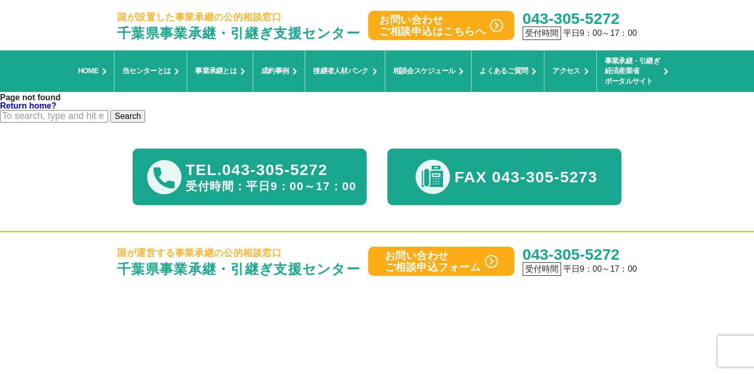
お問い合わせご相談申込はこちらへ (441, 25)
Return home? (28, 105)
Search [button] (127, 116)
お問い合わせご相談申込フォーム (442, 261)
